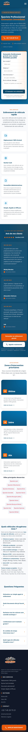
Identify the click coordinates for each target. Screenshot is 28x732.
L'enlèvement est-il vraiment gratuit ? (12, 623)
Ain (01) (3, 702)
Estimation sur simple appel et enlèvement (13, 595)
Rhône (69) (4, 696)
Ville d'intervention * (8, 74)
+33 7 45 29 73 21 (11, 38)
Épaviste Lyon (14, 481)
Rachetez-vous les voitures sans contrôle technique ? (13, 613)
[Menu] (25, 4)
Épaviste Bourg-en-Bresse (14, 504)
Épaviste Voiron (14, 500)
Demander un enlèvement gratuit (14, 337)
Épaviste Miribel (14, 512)
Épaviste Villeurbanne (14, 485)
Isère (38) (3, 699)
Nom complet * (7, 61)
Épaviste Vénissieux (8, 489)
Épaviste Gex (7, 508)
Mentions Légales (6, 717)
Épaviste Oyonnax (19, 508)
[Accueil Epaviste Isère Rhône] (6, 3)
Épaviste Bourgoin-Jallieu (14, 496)
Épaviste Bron (21, 489)
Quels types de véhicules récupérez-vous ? (11, 641)
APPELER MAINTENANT (14, 728)
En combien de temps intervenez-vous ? (10, 632)
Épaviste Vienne (20, 493)
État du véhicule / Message (10, 80)
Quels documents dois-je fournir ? (13, 604)
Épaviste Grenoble (8, 493)
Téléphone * (6, 68)
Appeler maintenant (14, 344)
